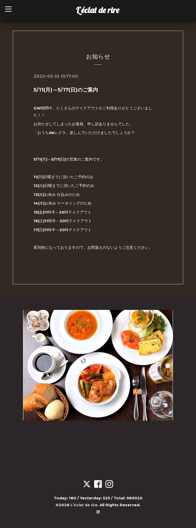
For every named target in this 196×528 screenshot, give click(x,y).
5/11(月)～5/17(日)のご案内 (66, 90)
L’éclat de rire (97, 10)
